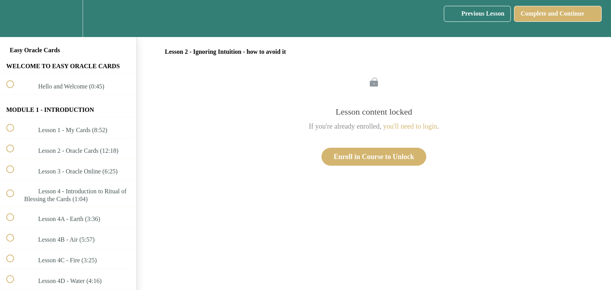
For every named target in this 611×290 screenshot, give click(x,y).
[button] (14, 18)
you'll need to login (410, 126)
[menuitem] (68, 18)
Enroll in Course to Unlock (374, 157)
